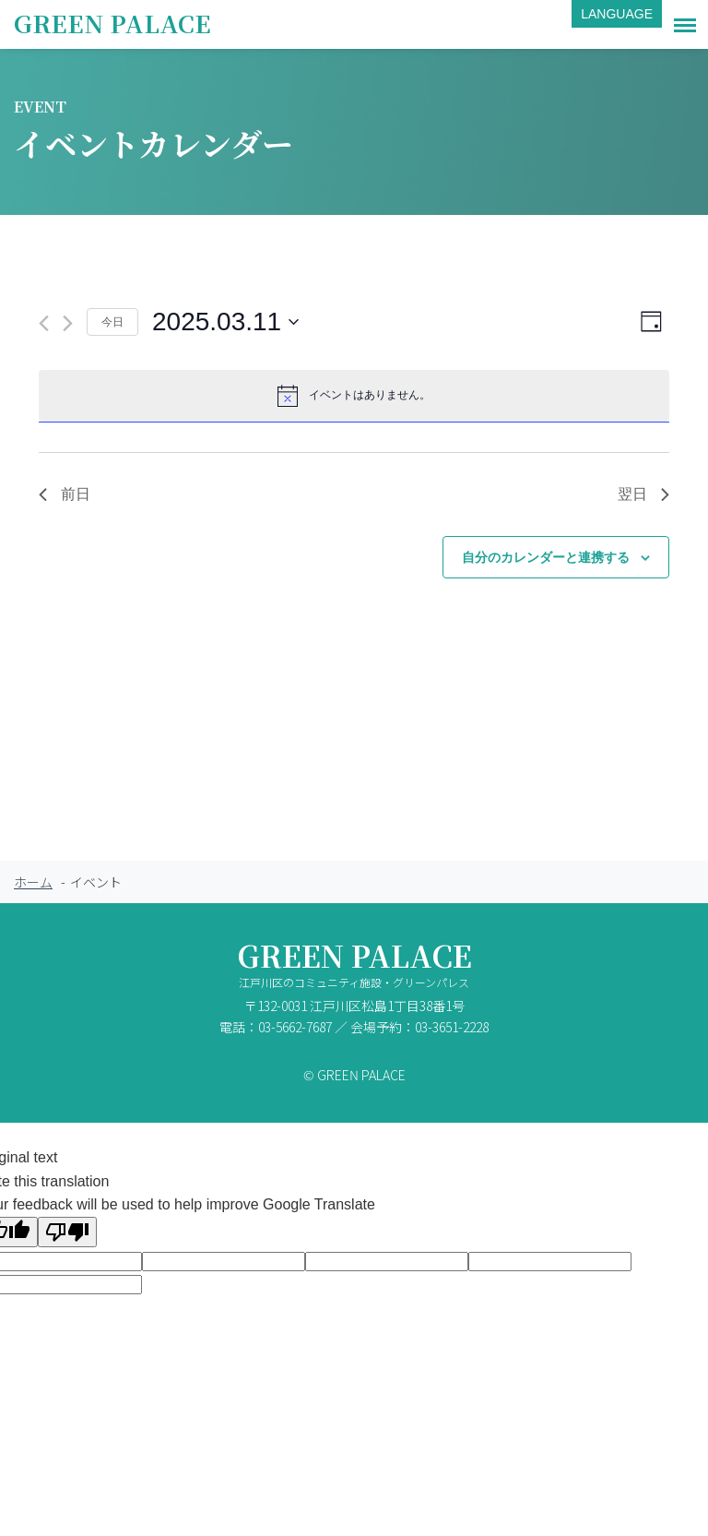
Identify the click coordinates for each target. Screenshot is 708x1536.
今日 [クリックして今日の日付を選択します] (112, 322)
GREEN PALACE (112, 23)
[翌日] (68, 323)
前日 (64, 494)
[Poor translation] (67, 1232)
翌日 (643, 494)
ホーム (33, 882)
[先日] (44, 323)
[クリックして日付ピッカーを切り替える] (225, 322)
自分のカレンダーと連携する (546, 557)
